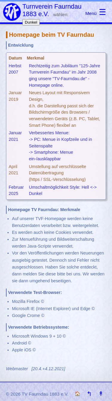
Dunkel (31, 22)
